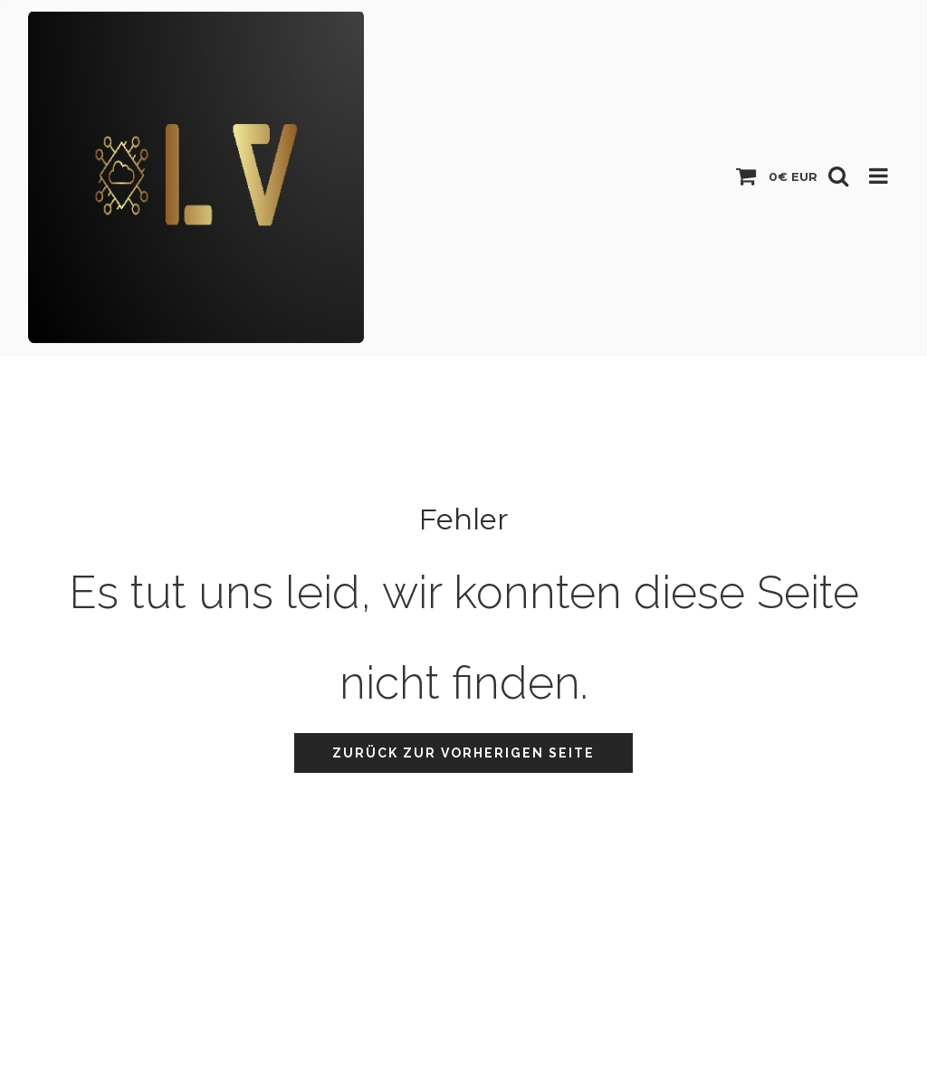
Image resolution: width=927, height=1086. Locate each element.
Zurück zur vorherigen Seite (463, 753)
